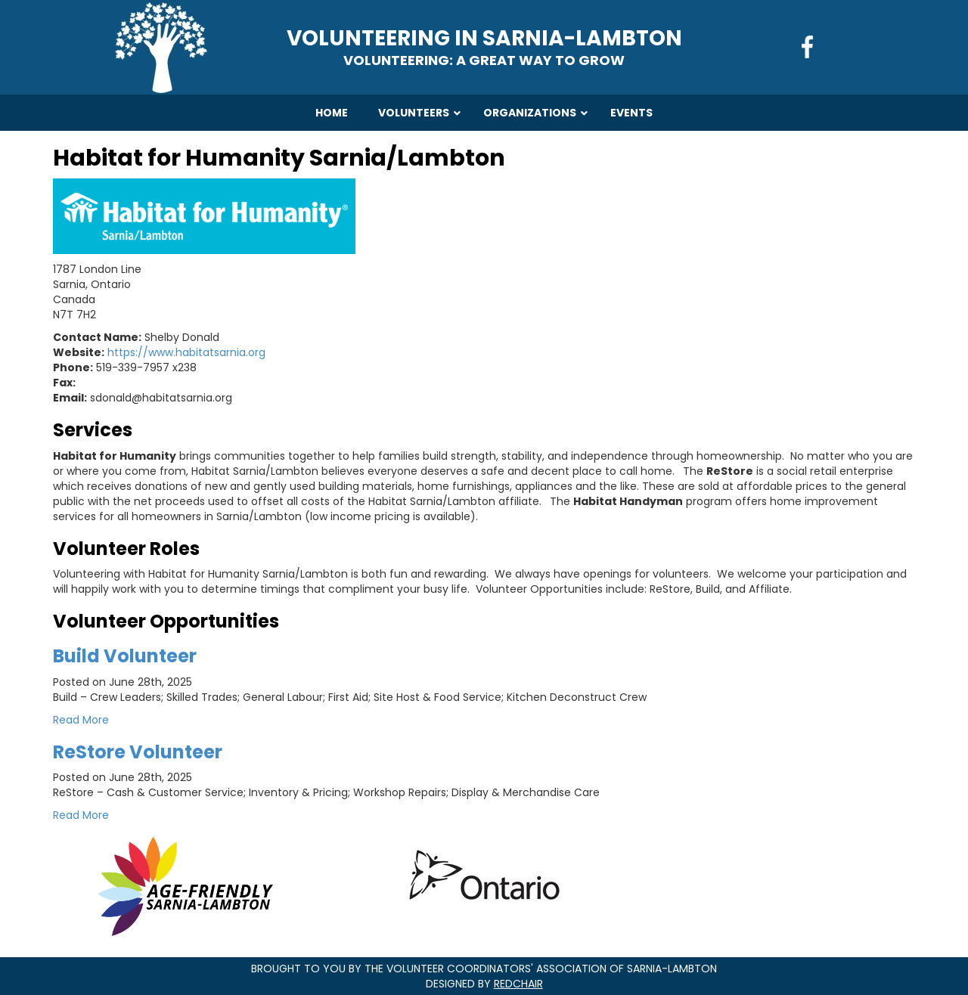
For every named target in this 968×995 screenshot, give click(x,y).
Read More (81, 719)
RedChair (518, 983)
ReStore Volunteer (137, 751)
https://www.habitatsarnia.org (186, 352)
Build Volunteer (125, 655)
